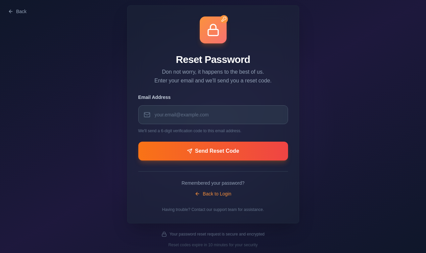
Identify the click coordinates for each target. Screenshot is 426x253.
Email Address (154, 97)
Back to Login (213, 193)
